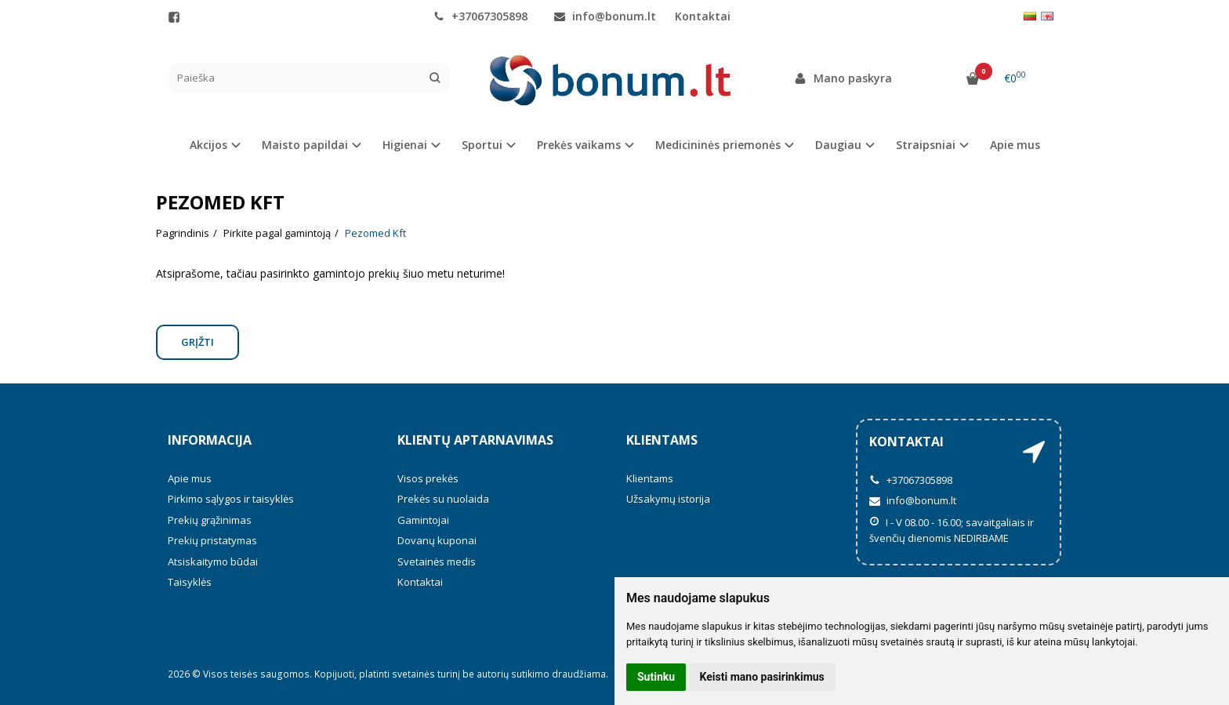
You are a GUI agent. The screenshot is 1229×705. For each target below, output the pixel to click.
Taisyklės (190, 582)
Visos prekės (428, 478)
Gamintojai (423, 520)
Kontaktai (703, 16)
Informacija (210, 440)
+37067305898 (480, 16)
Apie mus (1015, 144)
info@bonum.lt (605, 16)
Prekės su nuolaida (443, 499)
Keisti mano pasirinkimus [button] (762, 676)
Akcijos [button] (208, 144)
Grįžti (197, 342)
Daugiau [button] (838, 144)
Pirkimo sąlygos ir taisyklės (231, 499)
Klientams (662, 440)
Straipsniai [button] (925, 144)
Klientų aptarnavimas (475, 440)
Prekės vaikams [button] (579, 144)
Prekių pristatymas (212, 540)
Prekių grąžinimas (210, 520)
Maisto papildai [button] (305, 144)
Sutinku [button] (656, 676)
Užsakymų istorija (668, 499)
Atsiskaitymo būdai (213, 561)
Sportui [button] (482, 144)
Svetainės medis (436, 561)
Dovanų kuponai (437, 540)
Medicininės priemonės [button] (718, 144)
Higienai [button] (404, 144)
